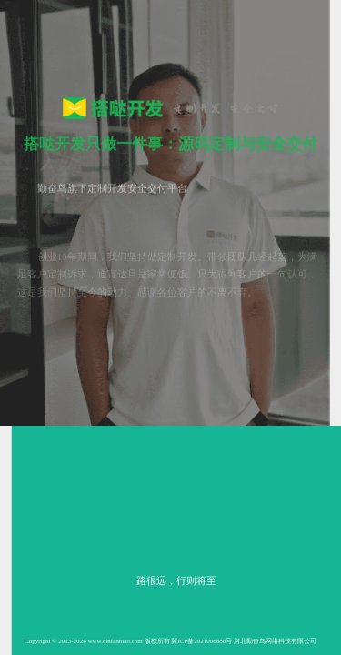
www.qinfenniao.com (114, 641)
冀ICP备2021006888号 (201, 641)
